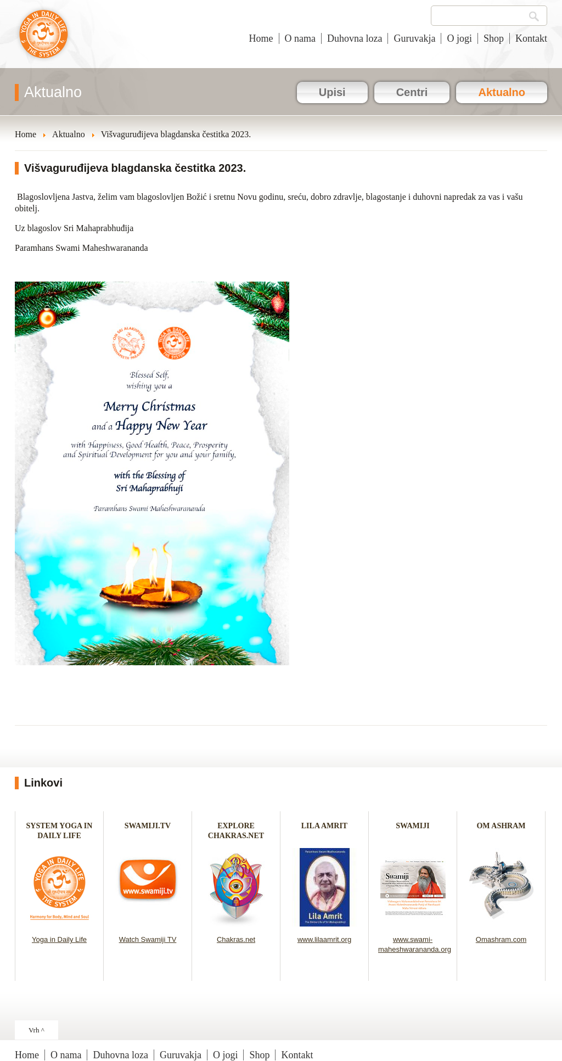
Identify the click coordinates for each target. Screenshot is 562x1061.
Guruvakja (414, 38)
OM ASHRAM (500, 826)
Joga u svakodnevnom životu (43, 39)
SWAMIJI (412, 826)
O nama (300, 38)
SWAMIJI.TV (148, 826)
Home (261, 38)
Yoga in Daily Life (59, 939)
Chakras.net (236, 939)
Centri (412, 92)
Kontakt (531, 38)
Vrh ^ (36, 1030)
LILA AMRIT (324, 826)
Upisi (332, 92)
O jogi (459, 38)
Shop (494, 38)
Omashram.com (501, 939)
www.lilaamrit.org (324, 939)
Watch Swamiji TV (148, 939)
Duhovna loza (354, 38)
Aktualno (501, 92)
